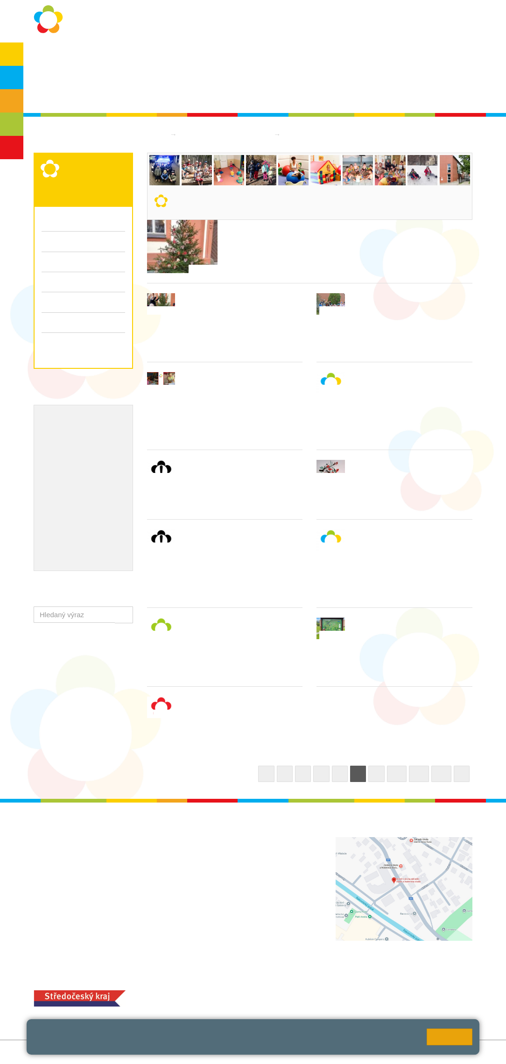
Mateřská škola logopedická (226, 134)
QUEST (364, 57)
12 (441, 774)
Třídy (49, 282)
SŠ (12, 124)
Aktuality (234, 57)
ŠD (11, 147)
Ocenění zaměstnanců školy (88, 480)
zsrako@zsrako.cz (237, 913)
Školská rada (68, 94)
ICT (75, 449)
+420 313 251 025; (214, 997)
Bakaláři (402, 57)
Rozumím (449, 1037)
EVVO (51, 449)
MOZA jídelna (206, 982)
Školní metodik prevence (82, 434)
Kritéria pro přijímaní (73, 241)
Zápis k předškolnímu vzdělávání (75, 347)
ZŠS (12, 101)
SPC (436, 57)
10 (397, 774)
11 (419, 774)
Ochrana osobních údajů (123, 57)
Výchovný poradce (72, 420)
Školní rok (191, 57)
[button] (124, 614)
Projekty (100, 449)
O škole (59, 57)
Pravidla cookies (117, 1045)
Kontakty (324, 57)
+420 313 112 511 (225, 852)
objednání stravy (270, 997)
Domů (156, 134)
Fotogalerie (83, 302)
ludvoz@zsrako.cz (236, 862)
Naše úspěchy (65, 465)
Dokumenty (279, 57)
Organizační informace (77, 221)
